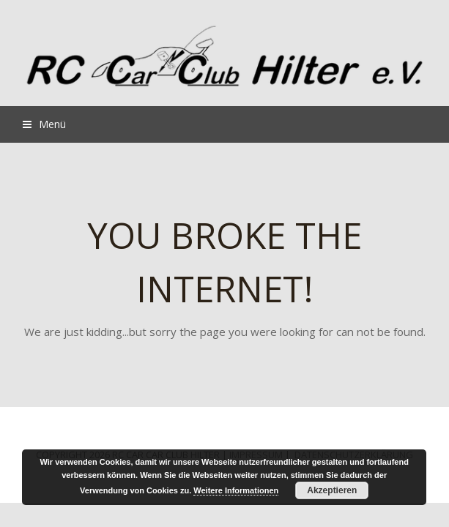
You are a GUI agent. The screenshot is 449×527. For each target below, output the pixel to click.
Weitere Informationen (235, 490)
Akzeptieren (332, 490)
